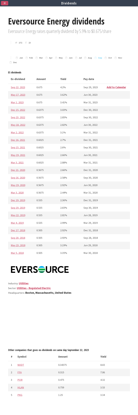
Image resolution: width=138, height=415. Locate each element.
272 (20, 43)
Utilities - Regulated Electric (34, 288)
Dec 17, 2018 (18, 230)
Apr (50, 58)
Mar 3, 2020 (17, 192)
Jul (80, 58)
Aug (90, 58)
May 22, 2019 (18, 215)
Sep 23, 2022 (18, 117)
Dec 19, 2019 (18, 200)
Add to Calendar (116, 87)
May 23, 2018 (18, 245)
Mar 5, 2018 (17, 253)
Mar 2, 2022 (17, 132)
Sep (100, 58)
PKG (19, 395)
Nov (120, 58)
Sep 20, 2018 (18, 237)
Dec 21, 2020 (18, 170)
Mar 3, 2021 (17, 162)
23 (30, 43)
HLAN (20, 387)
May (61, 58)
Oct (110, 58)
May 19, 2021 (18, 155)
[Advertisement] (69, 323)
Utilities (24, 283)
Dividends (69, 3)
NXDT (20, 365)
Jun (71, 58)
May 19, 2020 (18, 185)
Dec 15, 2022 (18, 110)
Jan (21, 58)
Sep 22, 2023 (18, 87)
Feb (31, 58)
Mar (41, 58)
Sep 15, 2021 (18, 147)
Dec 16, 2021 (18, 140)
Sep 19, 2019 (18, 207)
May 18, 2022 (18, 124)
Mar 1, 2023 (17, 102)
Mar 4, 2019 (17, 222)
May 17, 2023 (18, 94)
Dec (15, 62)
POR (19, 379)
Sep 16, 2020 (18, 177)
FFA (19, 372)
